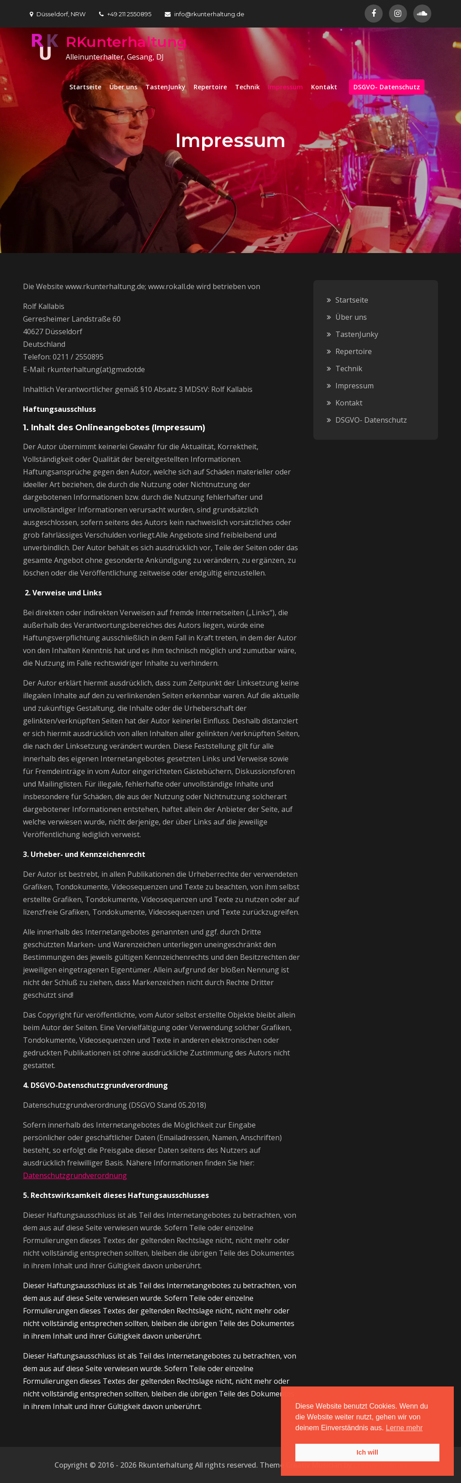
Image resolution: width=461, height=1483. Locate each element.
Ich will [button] (367, 1452)
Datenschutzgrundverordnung (75, 1175)
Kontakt (324, 87)
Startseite (85, 87)
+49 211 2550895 (125, 14)
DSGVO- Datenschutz (386, 87)
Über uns (123, 87)
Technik (247, 87)
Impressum (285, 87)
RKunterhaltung (126, 42)
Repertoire (210, 87)
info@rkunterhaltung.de (204, 14)
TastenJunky (165, 87)
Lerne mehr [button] (404, 1428)
